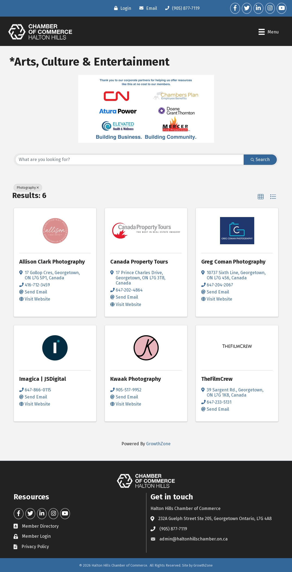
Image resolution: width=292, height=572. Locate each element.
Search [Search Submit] (260, 159)
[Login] (121, 8)
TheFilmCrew (217, 379)
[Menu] (268, 32)
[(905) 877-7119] (181, 8)
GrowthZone (158, 443)
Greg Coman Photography (233, 261)
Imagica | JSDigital (42, 379)
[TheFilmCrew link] (237, 346)
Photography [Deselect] (28, 188)
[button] (260, 196)
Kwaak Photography (135, 379)
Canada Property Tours (139, 261)
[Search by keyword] (129, 159)
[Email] (147, 8)
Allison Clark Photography (52, 261)
